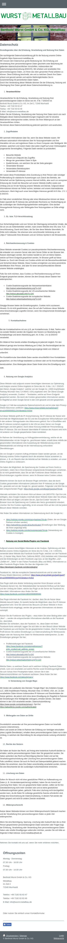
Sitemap (23, 936)
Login (61, 935)
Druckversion (10, 936)
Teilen (7, 924)
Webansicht (59, 938)
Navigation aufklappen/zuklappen (33, 4)
